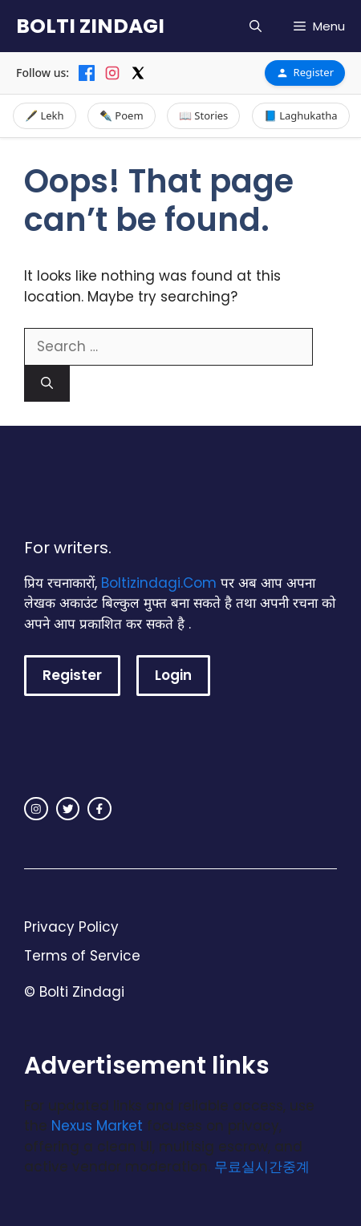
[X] (138, 73)
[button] (255, 26)
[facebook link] (99, 809)
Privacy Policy (71, 927)
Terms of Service (82, 955)
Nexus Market (97, 1125)
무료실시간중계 (262, 1166)
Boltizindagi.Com (159, 583)
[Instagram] (112, 73)
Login (173, 675)
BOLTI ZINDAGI (90, 26)
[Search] (47, 384)
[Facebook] (87, 73)
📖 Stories (203, 115)
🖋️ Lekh (44, 115)
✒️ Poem (121, 115)
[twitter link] (68, 809)
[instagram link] (36, 809)
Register (305, 72)
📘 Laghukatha (301, 115)
